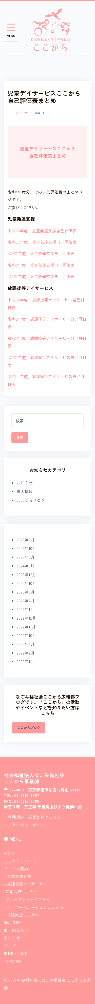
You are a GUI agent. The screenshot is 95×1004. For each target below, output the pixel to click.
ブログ (10, 945)
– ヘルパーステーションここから (34, 907)
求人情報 (24, 491)
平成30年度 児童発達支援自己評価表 (42, 231)
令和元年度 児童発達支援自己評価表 (42, 242)
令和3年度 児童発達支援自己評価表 (41, 265)
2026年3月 (25, 540)
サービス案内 (16, 869)
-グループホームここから (27, 899)
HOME (9, 853)
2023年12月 (26, 574)
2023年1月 (25, 609)
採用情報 (12, 922)
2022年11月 (26, 627)
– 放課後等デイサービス (25, 884)
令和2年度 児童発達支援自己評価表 (41, 253)
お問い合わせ (16, 953)
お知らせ (20, 112)
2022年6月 (25, 644)
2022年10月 (26, 635)
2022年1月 (25, 661)
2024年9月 (25, 566)
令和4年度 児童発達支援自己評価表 (41, 276)
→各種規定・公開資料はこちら (32, 817)
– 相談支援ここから (21, 915)
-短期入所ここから (21, 892)
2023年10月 (26, 583)
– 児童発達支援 (17, 876)
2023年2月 (25, 601)
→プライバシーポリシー (26, 825)
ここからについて (20, 861)
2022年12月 (26, 618)
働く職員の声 (16, 930)
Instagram (12, 961)
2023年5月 (25, 592)
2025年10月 (26, 548)
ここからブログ (30, 500)
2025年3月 (25, 557)
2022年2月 (25, 653)
